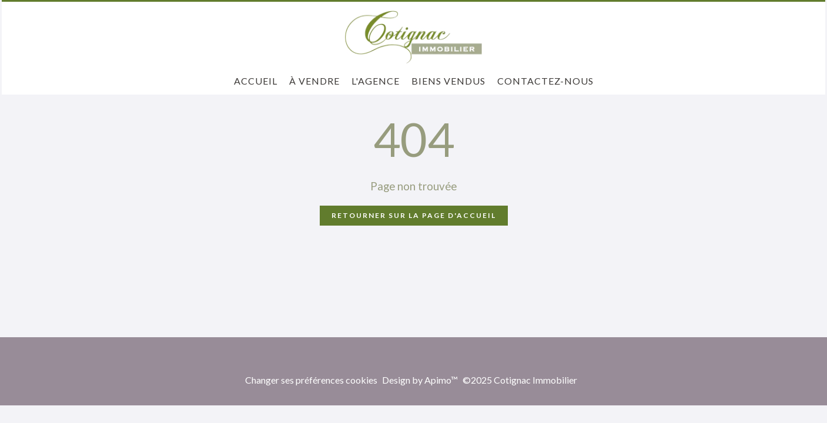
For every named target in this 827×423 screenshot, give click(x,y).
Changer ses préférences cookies (311, 379)
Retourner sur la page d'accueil (414, 215)
